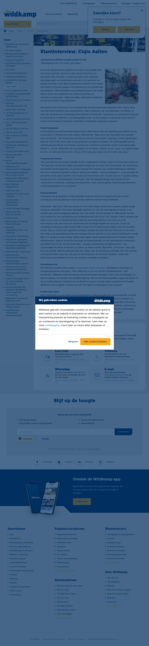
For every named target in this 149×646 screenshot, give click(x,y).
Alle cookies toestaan (95, 342)
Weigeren (73, 342)
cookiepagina (52, 325)
